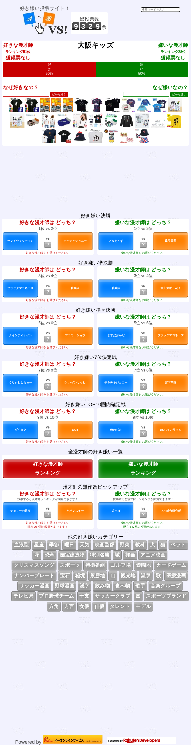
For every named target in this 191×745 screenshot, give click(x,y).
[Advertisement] (144, 23)
